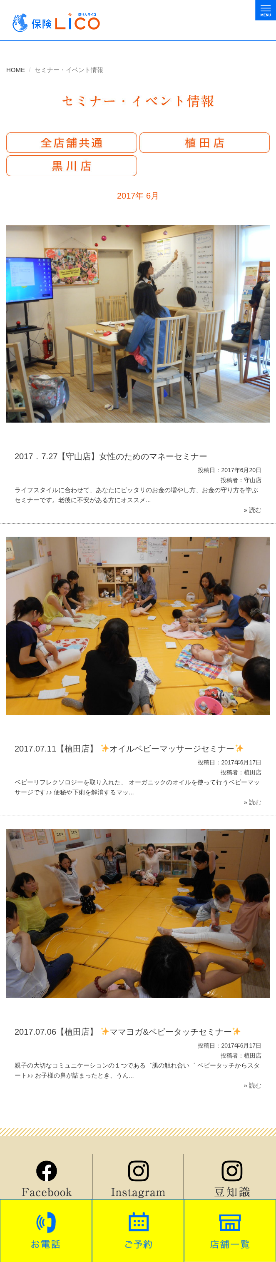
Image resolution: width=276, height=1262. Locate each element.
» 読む (252, 509)
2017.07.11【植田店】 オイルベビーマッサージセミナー (129, 748)
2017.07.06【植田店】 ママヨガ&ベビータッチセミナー (128, 1031)
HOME (15, 69)
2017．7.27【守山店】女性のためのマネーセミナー (111, 456)
